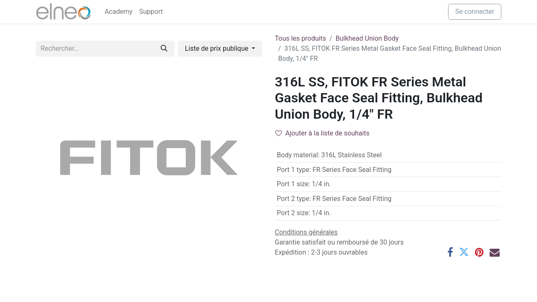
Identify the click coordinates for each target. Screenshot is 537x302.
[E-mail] (495, 252)
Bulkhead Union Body (367, 38)
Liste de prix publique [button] (217, 48)
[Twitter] (464, 252)
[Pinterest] (479, 252)
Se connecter (474, 12)
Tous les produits (300, 38)
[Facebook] (450, 252)
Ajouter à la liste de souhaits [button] (322, 133)
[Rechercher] (164, 49)
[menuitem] (118, 11)
